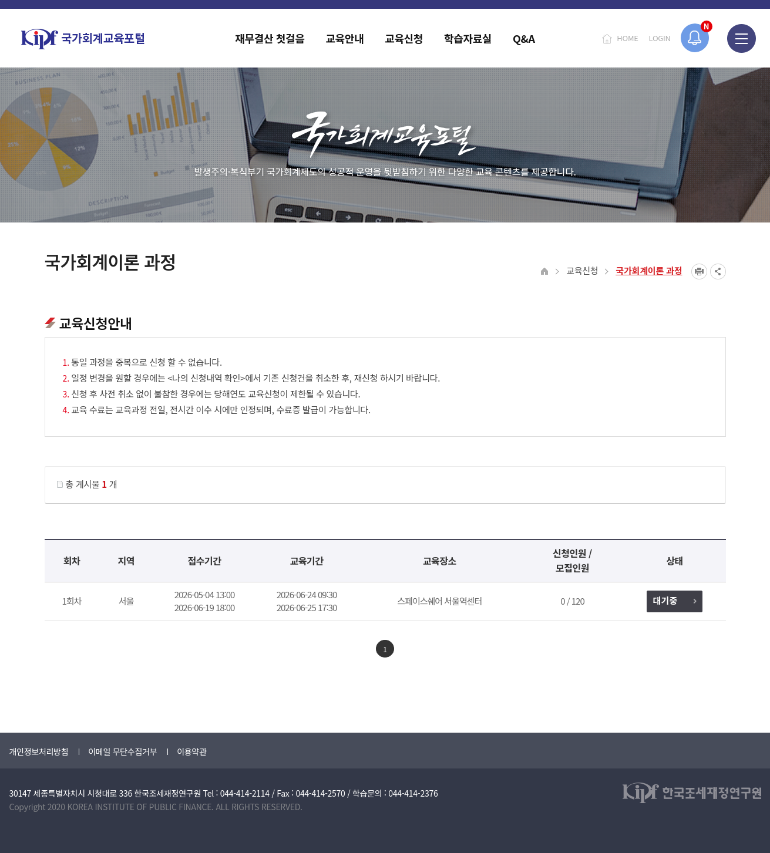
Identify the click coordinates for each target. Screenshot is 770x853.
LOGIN (660, 37)
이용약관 (191, 751)
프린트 (699, 271)
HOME (627, 37)
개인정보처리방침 (39, 751)
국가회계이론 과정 (649, 270)
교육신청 (582, 270)
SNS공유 (718, 271)
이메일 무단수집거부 (122, 751)
